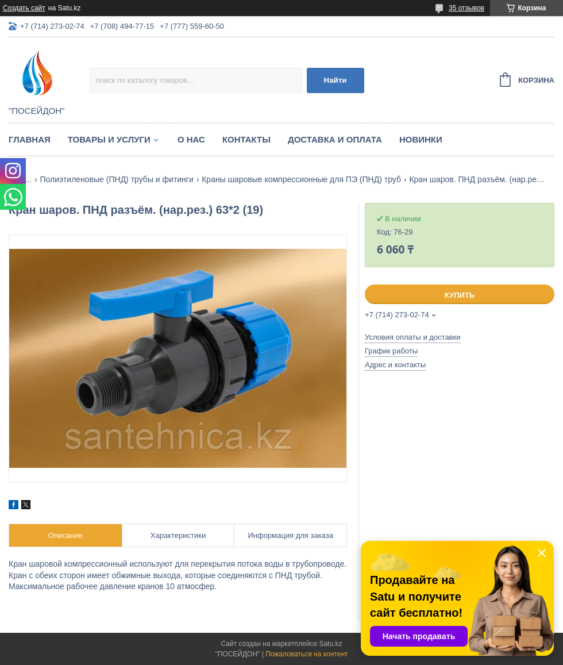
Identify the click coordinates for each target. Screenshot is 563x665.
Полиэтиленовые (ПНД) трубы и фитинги (117, 179)
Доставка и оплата (335, 139)
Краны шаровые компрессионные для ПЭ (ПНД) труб (301, 179)
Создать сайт (24, 8)
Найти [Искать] (335, 80)
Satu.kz (330, 644)
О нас (191, 139)
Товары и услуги (109, 139)
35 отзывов (466, 8)
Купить (460, 295)
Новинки (420, 139)
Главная (30, 139)
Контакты (246, 139)
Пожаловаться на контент (306, 654)
